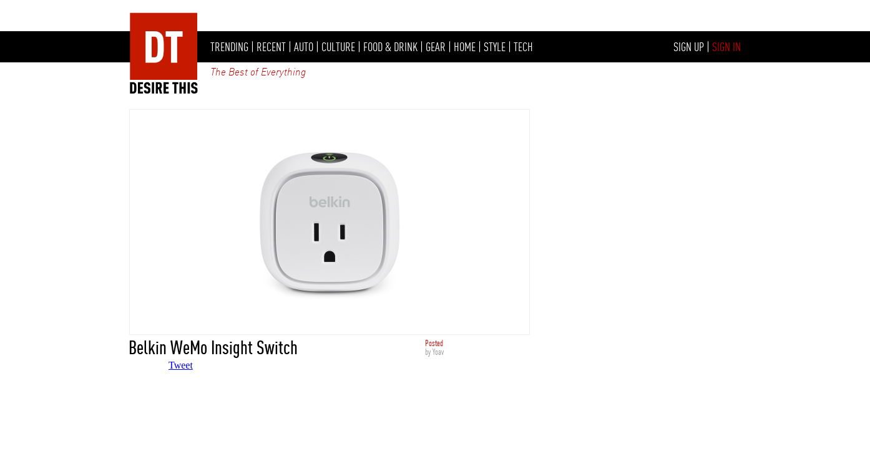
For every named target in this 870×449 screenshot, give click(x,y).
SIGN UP (688, 46)
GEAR (436, 46)
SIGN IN (726, 46)
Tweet (181, 365)
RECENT (271, 46)
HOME (465, 46)
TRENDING (229, 46)
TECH (523, 46)
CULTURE (338, 46)
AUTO (303, 46)
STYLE (495, 46)
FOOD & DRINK (390, 46)
